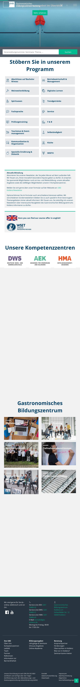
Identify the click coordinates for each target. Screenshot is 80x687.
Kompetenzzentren (11, 646)
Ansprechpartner (61, 643)
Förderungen (59, 646)
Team (6, 651)
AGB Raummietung (65, 676)
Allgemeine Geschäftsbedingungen (67, 679)
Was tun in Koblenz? (62, 651)
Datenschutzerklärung (49, 676)
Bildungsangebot (36, 641)
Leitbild (7, 648)
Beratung (58, 641)
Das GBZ (7, 641)
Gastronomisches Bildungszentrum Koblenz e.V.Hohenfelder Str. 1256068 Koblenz (61, 610)
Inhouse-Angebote (36, 646)
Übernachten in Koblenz (63, 648)
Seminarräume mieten (63, 653)
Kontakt (44, 674)
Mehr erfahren (40, 13)
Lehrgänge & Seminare (38, 643)
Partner (7, 653)
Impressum (63, 674)
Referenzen (8, 656)
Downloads (45, 678)
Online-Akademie (35, 648)
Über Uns (8, 643)
